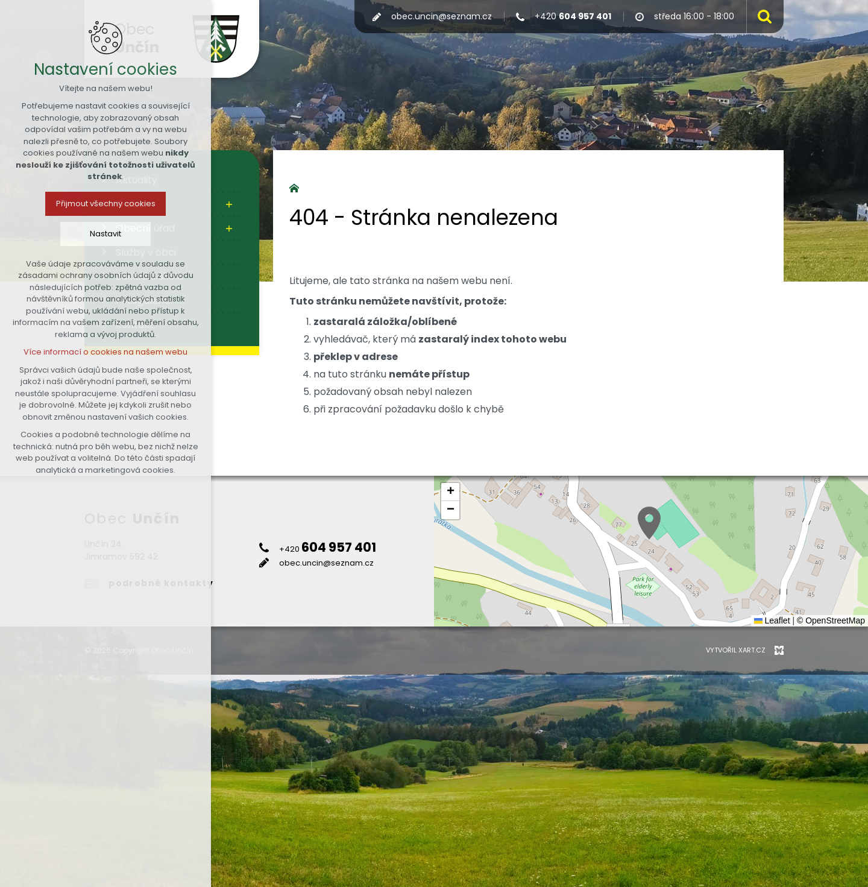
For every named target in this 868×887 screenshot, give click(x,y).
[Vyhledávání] (762, 17)
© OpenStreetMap (831, 620)
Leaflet (772, 620)
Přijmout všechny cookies (106, 203)
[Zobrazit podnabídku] (229, 204)
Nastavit (105, 233)
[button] (649, 523)
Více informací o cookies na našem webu (105, 352)
